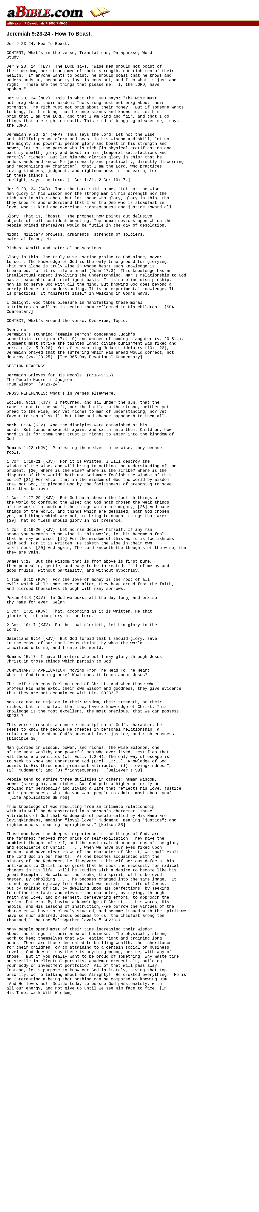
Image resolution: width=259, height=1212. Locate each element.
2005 (52, 23)
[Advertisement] (235, 106)
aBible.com (15, 23)
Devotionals (36, 23)
